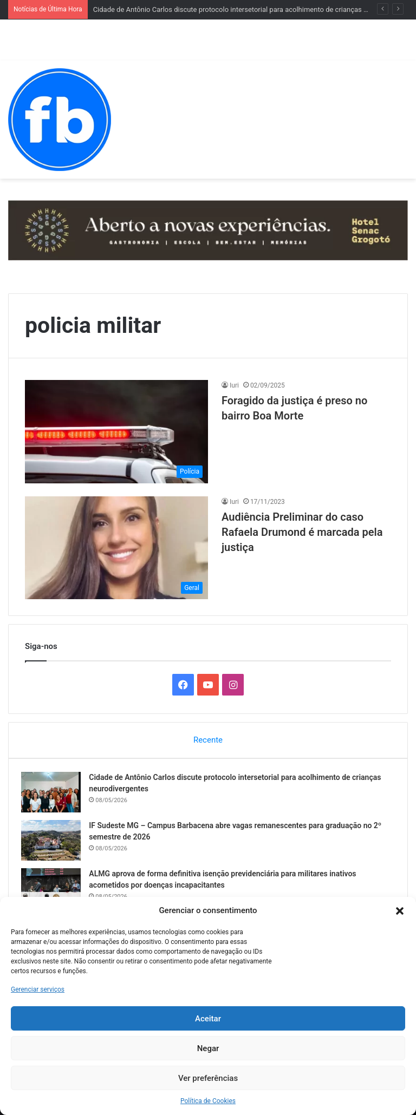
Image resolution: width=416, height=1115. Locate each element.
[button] (399, 911)
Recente (208, 740)
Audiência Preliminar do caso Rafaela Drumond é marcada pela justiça (302, 532)
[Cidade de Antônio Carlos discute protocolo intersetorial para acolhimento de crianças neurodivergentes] (54, 795)
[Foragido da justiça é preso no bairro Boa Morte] (116, 431)
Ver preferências (208, 1078)
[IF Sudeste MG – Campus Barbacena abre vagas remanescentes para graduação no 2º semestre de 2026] (54, 843)
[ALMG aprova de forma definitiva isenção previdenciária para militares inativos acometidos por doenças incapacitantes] (54, 891)
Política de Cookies (208, 1101)
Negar (208, 1048)
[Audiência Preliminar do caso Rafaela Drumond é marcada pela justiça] (116, 548)
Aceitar (208, 1019)
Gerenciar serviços (37, 989)
